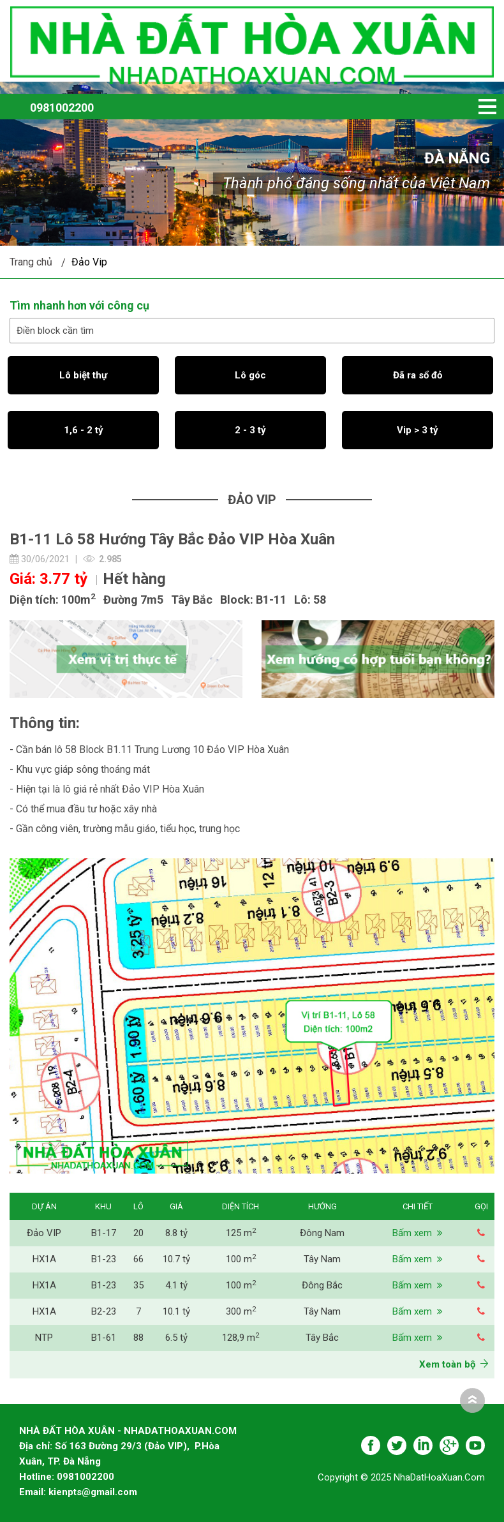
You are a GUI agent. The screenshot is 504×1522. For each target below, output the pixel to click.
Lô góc (250, 375)
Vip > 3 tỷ (417, 430)
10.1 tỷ (176, 1311)
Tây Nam (322, 1259)
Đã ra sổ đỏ (417, 375)
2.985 (110, 559)
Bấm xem (417, 1233)
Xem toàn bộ (453, 1364)
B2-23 (103, 1311)
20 (138, 1233)
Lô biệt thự (83, 375)
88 (138, 1337)
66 (138, 1259)
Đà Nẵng (457, 158)
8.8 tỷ (176, 1233)
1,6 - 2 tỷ (83, 430)
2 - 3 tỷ (250, 430)
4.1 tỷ (176, 1285)
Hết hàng (134, 579)
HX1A (44, 1259)
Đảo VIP (44, 1233)
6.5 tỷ (176, 1337)
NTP (44, 1337)
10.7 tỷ (176, 1259)
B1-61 (103, 1337)
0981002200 (62, 107)
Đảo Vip (89, 262)
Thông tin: (45, 723)
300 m (241, 1311)
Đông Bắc (322, 1285)
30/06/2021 (40, 559)
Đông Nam (322, 1233)
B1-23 (103, 1259)
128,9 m (240, 1337)
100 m (241, 1259)
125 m (241, 1233)
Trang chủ (31, 262)
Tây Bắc (322, 1337)
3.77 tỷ (63, 579)
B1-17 (103, 1233)
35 (138, 1285)
